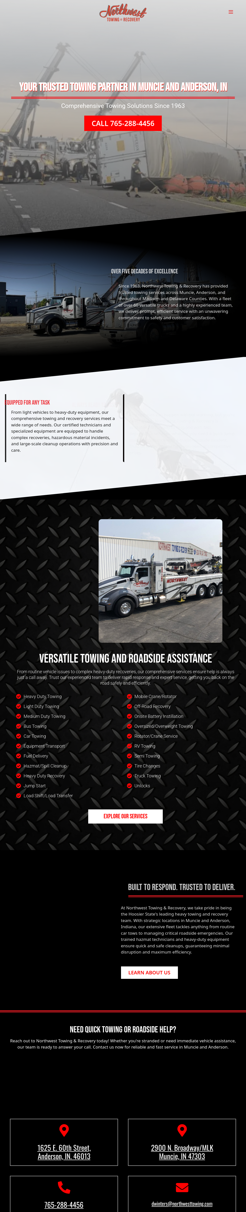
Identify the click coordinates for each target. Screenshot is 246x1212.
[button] (123, 128)
